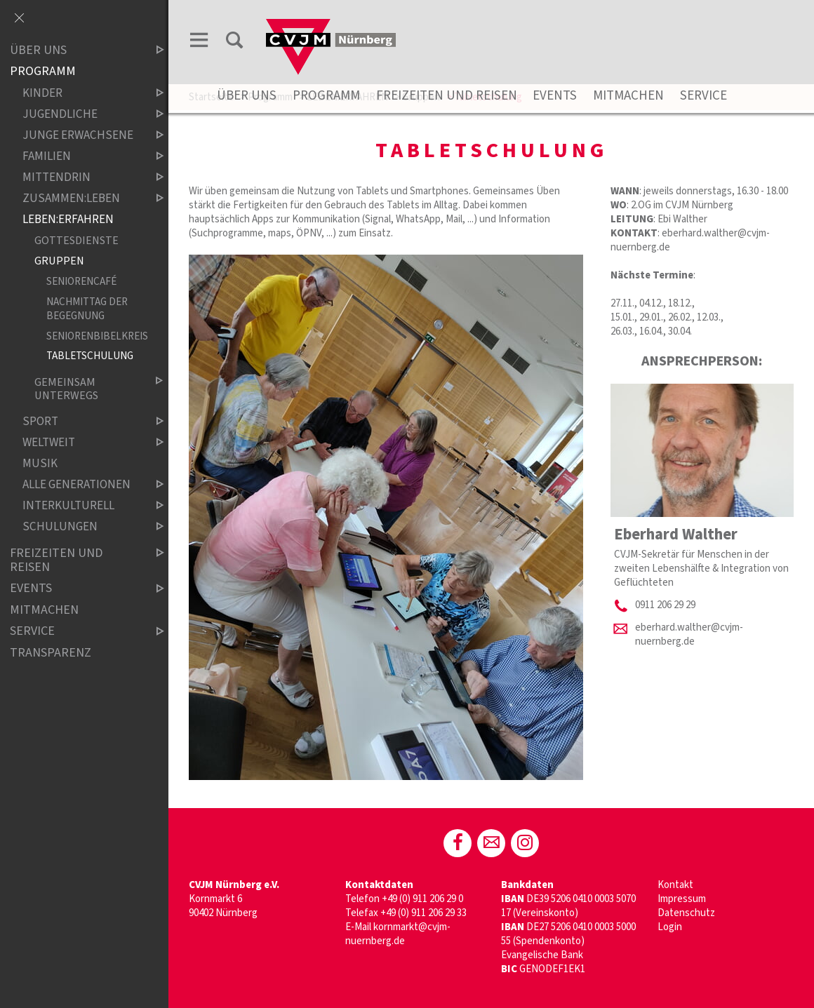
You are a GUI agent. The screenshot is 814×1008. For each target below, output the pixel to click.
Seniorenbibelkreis (93, 336)
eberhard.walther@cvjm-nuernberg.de (689, 634)
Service (703, 95)
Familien (81, 156)
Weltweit (81, 443)
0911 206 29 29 (665, 605)
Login (670, 927)
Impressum (682, 899)
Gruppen (59, 261)
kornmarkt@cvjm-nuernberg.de (398, 934)
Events (555, 95)
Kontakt (675, 885)
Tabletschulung (89, 356)
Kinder (81, 93)
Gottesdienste (76, 240)
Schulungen (81, 527)
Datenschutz (686, 913)
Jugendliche (81, 114)
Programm (326, 95)
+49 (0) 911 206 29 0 (422, 899)
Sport (81, 422)
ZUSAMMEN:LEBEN (81, 198)
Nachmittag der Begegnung (87, 308)
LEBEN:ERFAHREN (68, 219)
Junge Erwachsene (81, 135)
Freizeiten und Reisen (446, 95)
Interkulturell (81, 506)
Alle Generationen (81, 485)
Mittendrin (81, 177)
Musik (40, 464)
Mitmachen (628, 95)
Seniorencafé (81, 281)
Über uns (246, 95)
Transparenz (50, 653)
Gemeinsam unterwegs (87, 389)
